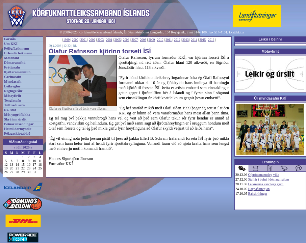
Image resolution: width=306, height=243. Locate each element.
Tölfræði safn (14, 105)
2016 (211, 40)
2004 (109, 40)
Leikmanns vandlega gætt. (265, 184)
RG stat (10, 110)
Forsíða (10, 39)
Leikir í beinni (270, 39)
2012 (177, 40)
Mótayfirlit (12, 96)
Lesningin (270, 162)
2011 (168, 40)
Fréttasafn (12, 67)
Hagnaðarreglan (259, 189)
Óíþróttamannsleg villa (263, 175)
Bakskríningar (257, 193)
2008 (143, 40)
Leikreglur (12, 86)
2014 (194, 40)
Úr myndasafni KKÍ (270, 98)
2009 (152, 40)
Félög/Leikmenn (16, 48)
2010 (160, 40)
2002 (92, 40)
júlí (18, 147)
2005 (117, 40)
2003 (100, 40)
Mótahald (11, 58)
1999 (66, 40)
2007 (134, 40)
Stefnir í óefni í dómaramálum (268, 179)
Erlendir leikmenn (18, 53)
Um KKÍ (11, 44)
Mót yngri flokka (17, 114)
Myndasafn (13, 81)
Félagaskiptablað (17, 133)
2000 (75, 40)
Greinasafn (12, 77)
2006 (126, 40)
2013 (185, 40)
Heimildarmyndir (17, 129)
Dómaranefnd (14, 62)
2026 (25, 147)
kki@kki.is (236, 32)
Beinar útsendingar (19, 124)
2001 (83, 40)
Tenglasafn (12, 100)
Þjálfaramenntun (17, 72)
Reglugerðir (13, 91)
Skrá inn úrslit (15, 119)
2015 (203, 40)
